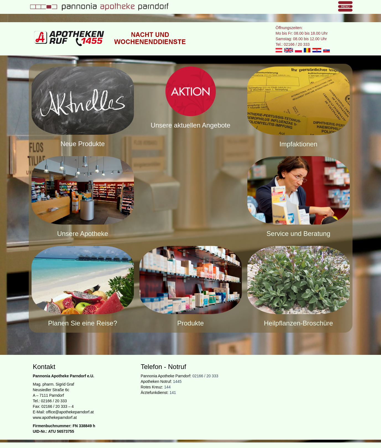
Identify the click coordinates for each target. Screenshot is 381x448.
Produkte (190, 323)
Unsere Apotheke (82, 233)
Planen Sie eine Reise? (82, 323)
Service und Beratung (298, 233)
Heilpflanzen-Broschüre (298, 323)
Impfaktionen (298, 144)
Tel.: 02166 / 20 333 (293, 44)
